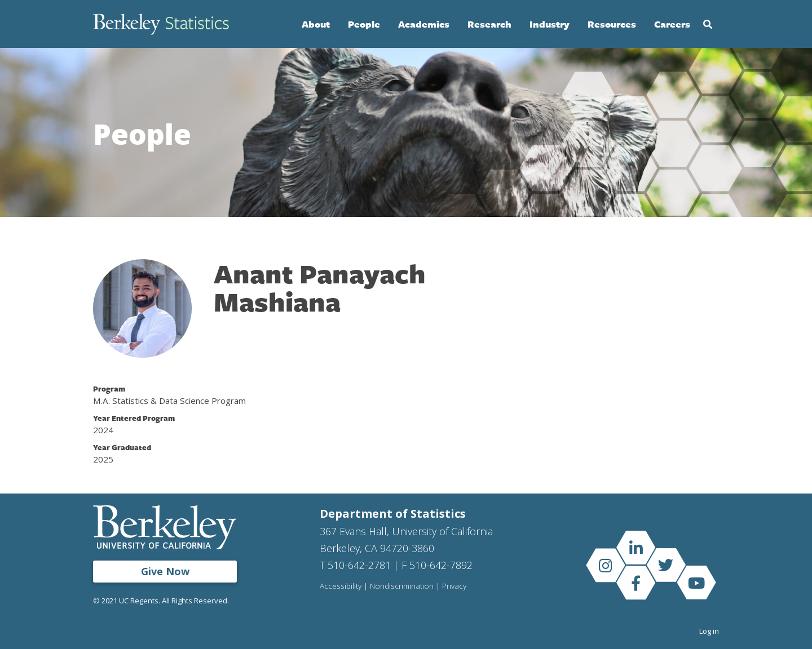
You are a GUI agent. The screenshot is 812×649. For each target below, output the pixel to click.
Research (489, 24)
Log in (709, 631)
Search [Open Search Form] (707, 24)
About (316, 24)
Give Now (165, 571)
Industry (549, 24)
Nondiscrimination (402, 586)
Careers (672, 24)
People (364, 24)
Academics (423, 24)
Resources (612, 24)
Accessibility (340, 586)
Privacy (454, 586)
